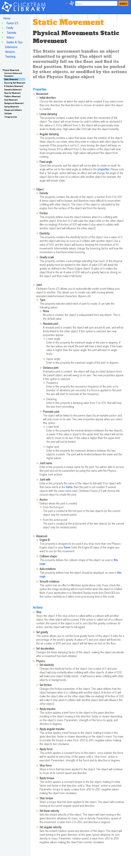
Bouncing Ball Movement (14, 82)
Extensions (11, 46)
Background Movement (13, 103)
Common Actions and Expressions (13, 74)
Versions (10, 51)
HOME (41, 16)
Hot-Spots (8, 113)
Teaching (10, 56)
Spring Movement (11, 106)
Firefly (9, 27)
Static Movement (11, 79)
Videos (10, 37)
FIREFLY (66, 16)
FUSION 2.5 (53, 16)
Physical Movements (11, 70)
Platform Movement (12, 96)
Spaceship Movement (12, 89)
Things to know (10, 116)
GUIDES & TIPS (107, 16)
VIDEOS (93, 16)
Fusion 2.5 (12, 23)
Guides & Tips (14, 42)
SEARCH (123, 3)
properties (103, 169)
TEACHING (123, 16)
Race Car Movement (12, 93)
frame (69, 487)
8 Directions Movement (13, 86)
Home (6, 18)
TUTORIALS (80, 16)
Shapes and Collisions (13, 110)
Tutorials (11, 32)
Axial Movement (10, 99)
